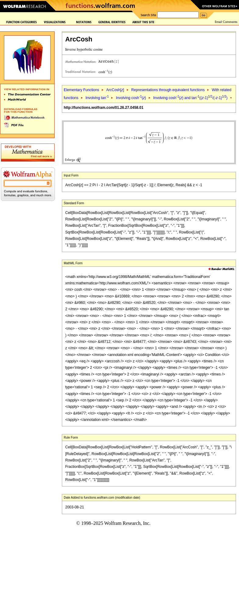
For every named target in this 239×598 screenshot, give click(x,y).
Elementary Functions (81, 90)
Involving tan (97, 98)
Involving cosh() (131, 98)
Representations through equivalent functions (168, 90)
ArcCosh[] (115, 90)
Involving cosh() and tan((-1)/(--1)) (190, 98)
